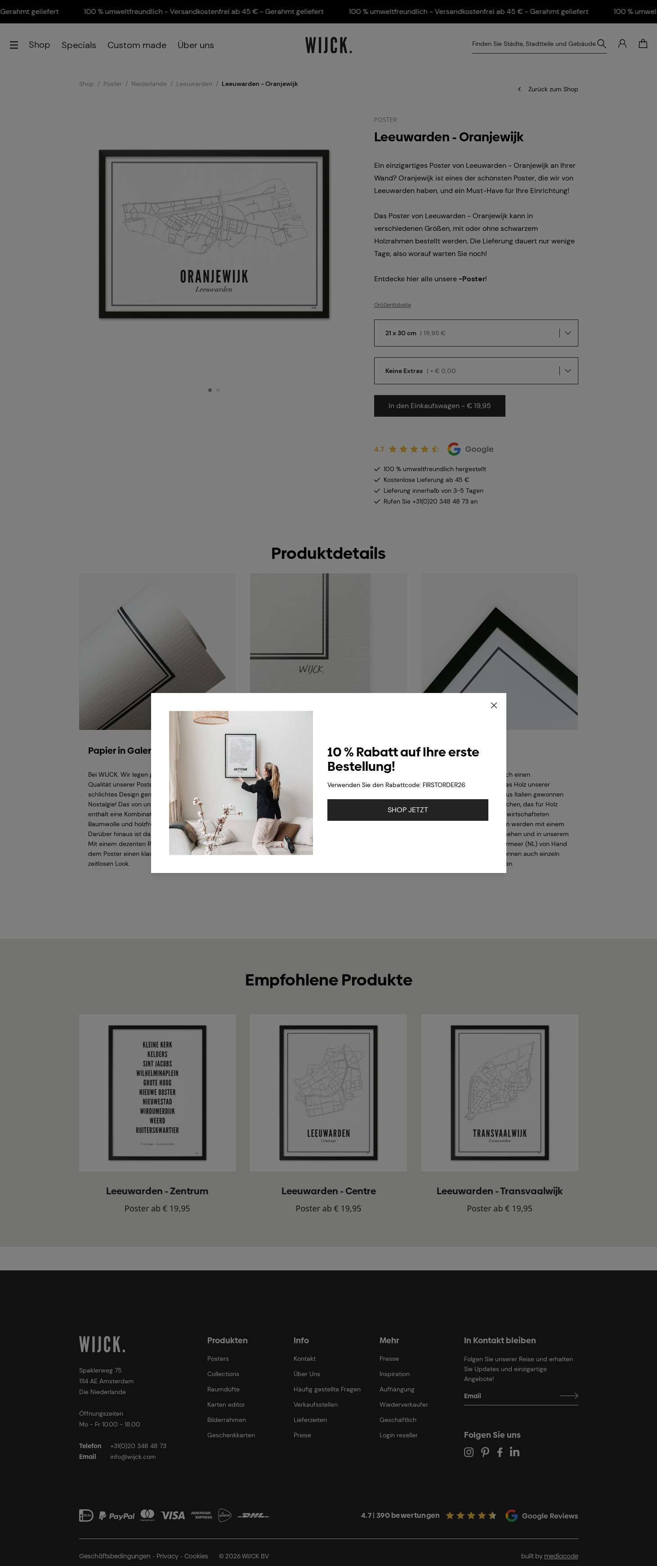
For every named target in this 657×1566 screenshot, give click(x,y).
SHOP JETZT (408, 809)
